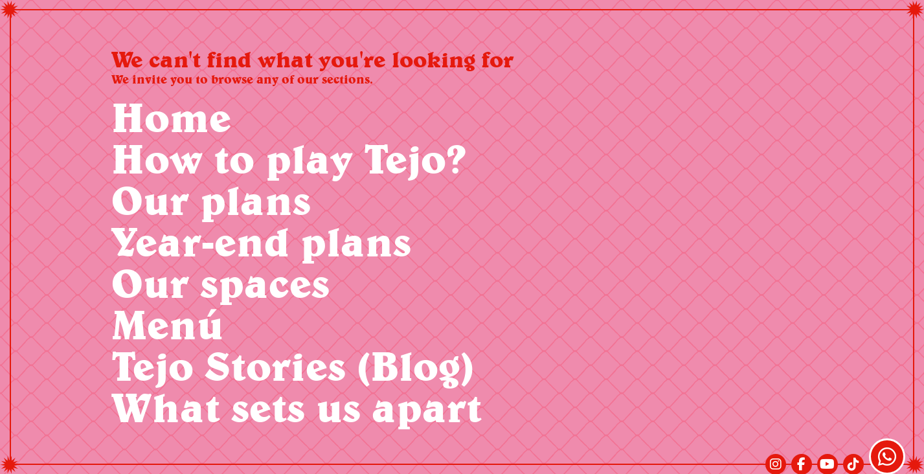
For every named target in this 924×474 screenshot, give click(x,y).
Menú (167, 324)
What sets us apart (296, 407)
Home (171, 116)
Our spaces (220, 282)
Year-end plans (261, 241)
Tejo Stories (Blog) (292, 365)
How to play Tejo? (288, 158)
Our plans (211, 199)
